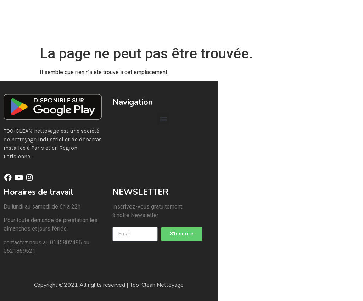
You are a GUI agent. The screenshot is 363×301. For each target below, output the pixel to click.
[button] (163, 118)
